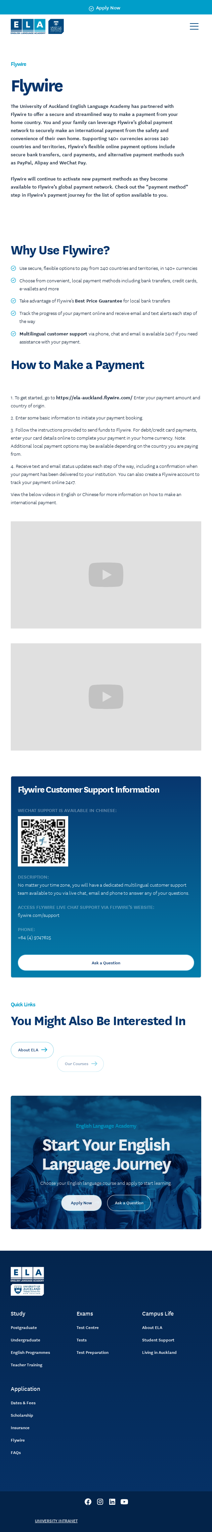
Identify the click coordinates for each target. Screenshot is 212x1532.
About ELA (152, 1327)
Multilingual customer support (54, 333)
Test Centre (88, 1327)
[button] (194, 26)
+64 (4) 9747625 (34, 937)
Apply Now (81, 1217)
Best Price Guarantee (98, 300)
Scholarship (22, 1415)
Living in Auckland (159, 1352)
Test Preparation (93, 1352)
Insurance (20, 1427)
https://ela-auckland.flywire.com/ (94, 397)
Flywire (18, 1440)
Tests (82, 1339)
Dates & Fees (23, 1402)
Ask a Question (106, 962)
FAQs (16, 1452)
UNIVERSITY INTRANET (56, 1520)
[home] (37, 26)
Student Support (158, 1339)
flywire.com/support (38, 915)
